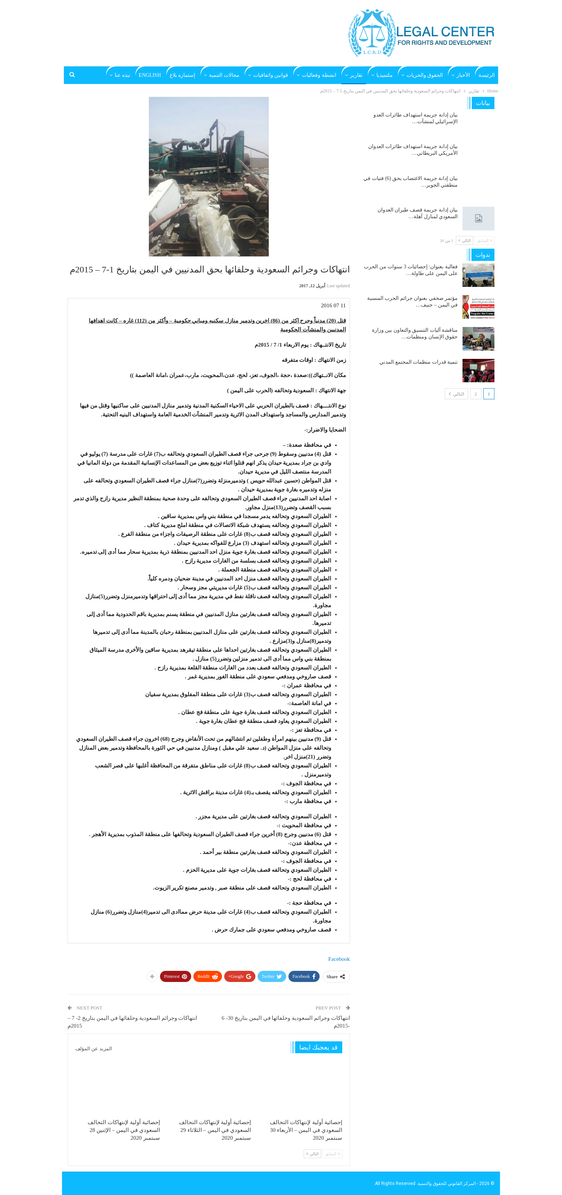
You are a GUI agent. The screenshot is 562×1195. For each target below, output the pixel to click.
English (150, 75)
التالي (312, 1154)
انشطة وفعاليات (319, 75)
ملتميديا (384, 75)
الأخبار (463, 75)
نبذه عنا (122, 75)
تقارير (356, 75)
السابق (332, 1154)
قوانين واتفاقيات (270, 75)
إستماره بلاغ (183, 75)
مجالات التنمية (224, 75)
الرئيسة (486, 75)
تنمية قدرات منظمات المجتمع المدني (418, 362)
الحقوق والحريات (424, 75)
